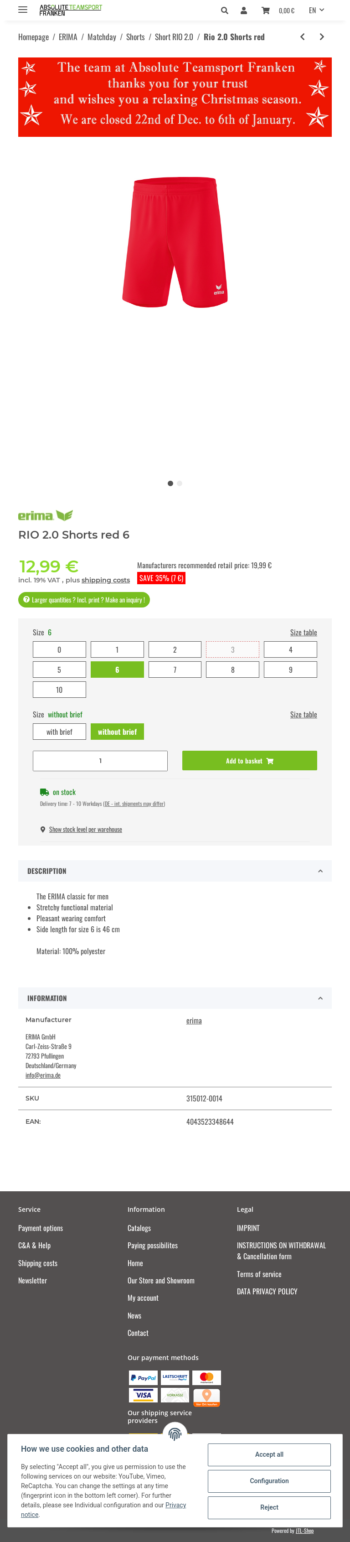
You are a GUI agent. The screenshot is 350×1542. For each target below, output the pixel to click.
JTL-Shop (305, 1530)
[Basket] (278, 10)
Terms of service (259, 1273)
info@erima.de (43, 1075)
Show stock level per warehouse (81, 829)
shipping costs (106, 580)
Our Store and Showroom (161, 1280)
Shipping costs (37, 1262)
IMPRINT (248, 1227)
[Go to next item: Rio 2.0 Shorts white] (322, 37)
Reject (268, 1507)
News (134, 1315)
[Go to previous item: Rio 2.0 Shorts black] (302, 37)
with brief (59, 731)
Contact (138, 1332)
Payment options (40, 1227)
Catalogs (139, 1227)
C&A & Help (34, 1245)
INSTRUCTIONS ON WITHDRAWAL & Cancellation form (281, 1251)
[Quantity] (100, 761)
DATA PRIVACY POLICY (267, 1291)
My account (143, 1297)
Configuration (267, 1481)
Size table (303, 632)
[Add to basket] (249, 760)
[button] (227, 10)
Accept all (268, 1454)
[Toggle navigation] (22, 5)
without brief (117, 731)
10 (59, 689)
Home (135, 1262)
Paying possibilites (153, 1245)
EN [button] (312, 10)
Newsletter (32, 1280)
